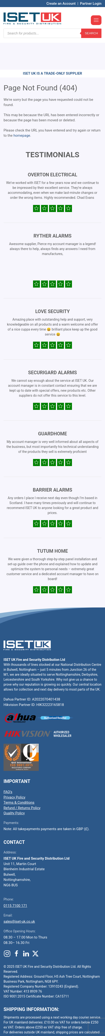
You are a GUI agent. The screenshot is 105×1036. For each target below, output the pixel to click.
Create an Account (61, 3)
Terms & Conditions (19, 774)
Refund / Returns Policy (22, 779)
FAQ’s (8, 763)
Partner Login (90, 3)
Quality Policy (14, 785)
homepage (21, 107)
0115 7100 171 (15, 877)
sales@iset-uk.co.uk (19, 893)
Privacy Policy (14, 769)
